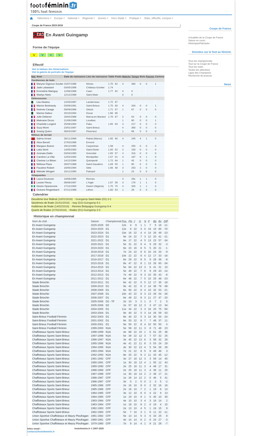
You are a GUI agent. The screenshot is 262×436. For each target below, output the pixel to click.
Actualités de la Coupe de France (205, 37)
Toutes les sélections (199, 69)
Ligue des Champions (199, 72)
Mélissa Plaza (44, 164)
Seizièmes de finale (42, 202)
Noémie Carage (45, 109)
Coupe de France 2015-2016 (47, 25)
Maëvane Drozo (45, 120)
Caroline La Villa (46, 157)
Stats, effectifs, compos (157, 18)
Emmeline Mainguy (47, 91)
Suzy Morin (43, 127)
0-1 (98, 202)
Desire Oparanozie (47, 186)
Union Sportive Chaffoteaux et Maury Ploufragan (60, 415)
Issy (74, 202)
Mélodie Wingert (46, 171)
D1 (107, 228)
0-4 (109, 206)
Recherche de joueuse (200, 75)
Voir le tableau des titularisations (50, 69)
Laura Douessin (45, 178)
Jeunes (102, 18)
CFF (108, 358)
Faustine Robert (45, 167)
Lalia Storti (42, 149)
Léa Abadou (43, 102)
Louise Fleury (44, 182)
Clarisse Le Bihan (46, 160)
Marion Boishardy (46, 105)
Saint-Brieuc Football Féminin (49, 316)
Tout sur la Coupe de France (203, 63)
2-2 (98, 210)
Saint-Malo (94, 199)
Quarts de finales (41, 210)
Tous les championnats (200, 61)
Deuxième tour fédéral (44, 199)
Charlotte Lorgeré (46, 124)
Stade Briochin (40, 282)
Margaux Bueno (45, 146)
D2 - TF (110, 301)
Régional (87, 18)
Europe (58, 18)
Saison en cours (196, 40)
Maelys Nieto (44, 94)
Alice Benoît (43, 142)
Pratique (134, 18)
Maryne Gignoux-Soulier (50, 83)
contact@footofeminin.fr (41, 431)
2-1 (109, 199)
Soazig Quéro (44, 131)
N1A (108, 328)
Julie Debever (44, 116)
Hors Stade (117, 18)
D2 (107, 225)
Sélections (43, 18)
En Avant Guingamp (43, 225)
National (72, 18)
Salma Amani (44, 138)
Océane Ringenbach (48, 189)
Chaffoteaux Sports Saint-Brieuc (51, 331)
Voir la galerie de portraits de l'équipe (53, 72)
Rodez (73, 210)
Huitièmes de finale (42, 206)
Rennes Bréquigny (83, 206)
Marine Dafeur (44, 113)
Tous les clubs (195, 66)
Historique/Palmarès (199, 43)
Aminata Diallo (45, 153)
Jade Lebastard (45, 87)
